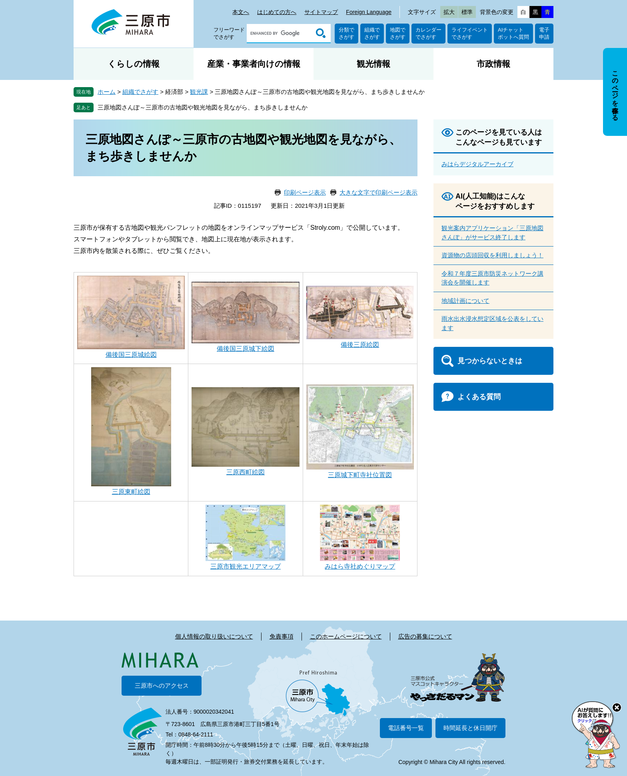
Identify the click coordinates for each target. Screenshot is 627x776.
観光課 (199, 91)
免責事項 (282, 636)
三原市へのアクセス (162, 685)
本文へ (240, 12)
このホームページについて (346, 636)
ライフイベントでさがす (469, 33)
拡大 (449, 12)
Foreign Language (368, 12)
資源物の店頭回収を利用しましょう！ (492, 255)
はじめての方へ (276, 12)
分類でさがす (346, 33)
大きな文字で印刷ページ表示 (378, 192)
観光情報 (373, 63)
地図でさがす (397, 33)
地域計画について (465, 300)
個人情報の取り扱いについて (214, 636)
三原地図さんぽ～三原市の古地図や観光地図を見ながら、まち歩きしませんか (203, 107)
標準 (467, 12)
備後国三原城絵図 (131, 354)
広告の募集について (425, 636)
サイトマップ (321, 12)
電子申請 (544, 33)
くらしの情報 (134, 63)
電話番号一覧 (406, 727)
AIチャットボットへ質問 (513, 33)
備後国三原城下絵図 (245, 348)
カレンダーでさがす (428, 33)
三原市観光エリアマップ (245, 566)
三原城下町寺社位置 (356, 475)
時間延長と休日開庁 (470, 727)
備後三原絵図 (360, 344)
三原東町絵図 (131, 491)
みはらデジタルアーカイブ (477, 164)
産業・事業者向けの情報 (253, 63)
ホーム (107, 91)
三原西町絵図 (245, 472)
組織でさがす (372, 33)
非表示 (622, 48)
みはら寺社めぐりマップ (360, 566)
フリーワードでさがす (229, 33)
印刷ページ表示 (305, 192)
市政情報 (493, 63)
